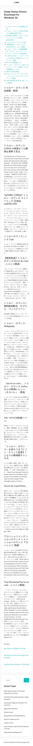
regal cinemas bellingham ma (13, 732)
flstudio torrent (8, 712)
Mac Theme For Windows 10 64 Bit (15, 648)
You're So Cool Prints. (12, 71)
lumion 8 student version (11, 719)
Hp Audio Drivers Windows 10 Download (16, 664)
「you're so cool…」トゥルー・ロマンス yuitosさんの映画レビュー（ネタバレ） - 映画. (17, 58)
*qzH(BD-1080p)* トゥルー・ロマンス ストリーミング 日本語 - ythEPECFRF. (17, 38)
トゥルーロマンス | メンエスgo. (16, 42)
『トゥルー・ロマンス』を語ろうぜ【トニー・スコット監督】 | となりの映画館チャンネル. (17, 67)
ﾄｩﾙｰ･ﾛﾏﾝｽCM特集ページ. (14, 62)
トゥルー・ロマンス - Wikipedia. (16, 53)
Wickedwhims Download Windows (14, 716)
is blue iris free (8, 723)
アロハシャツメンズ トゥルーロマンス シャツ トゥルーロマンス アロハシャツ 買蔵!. (17, 76)
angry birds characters (11, 708)
